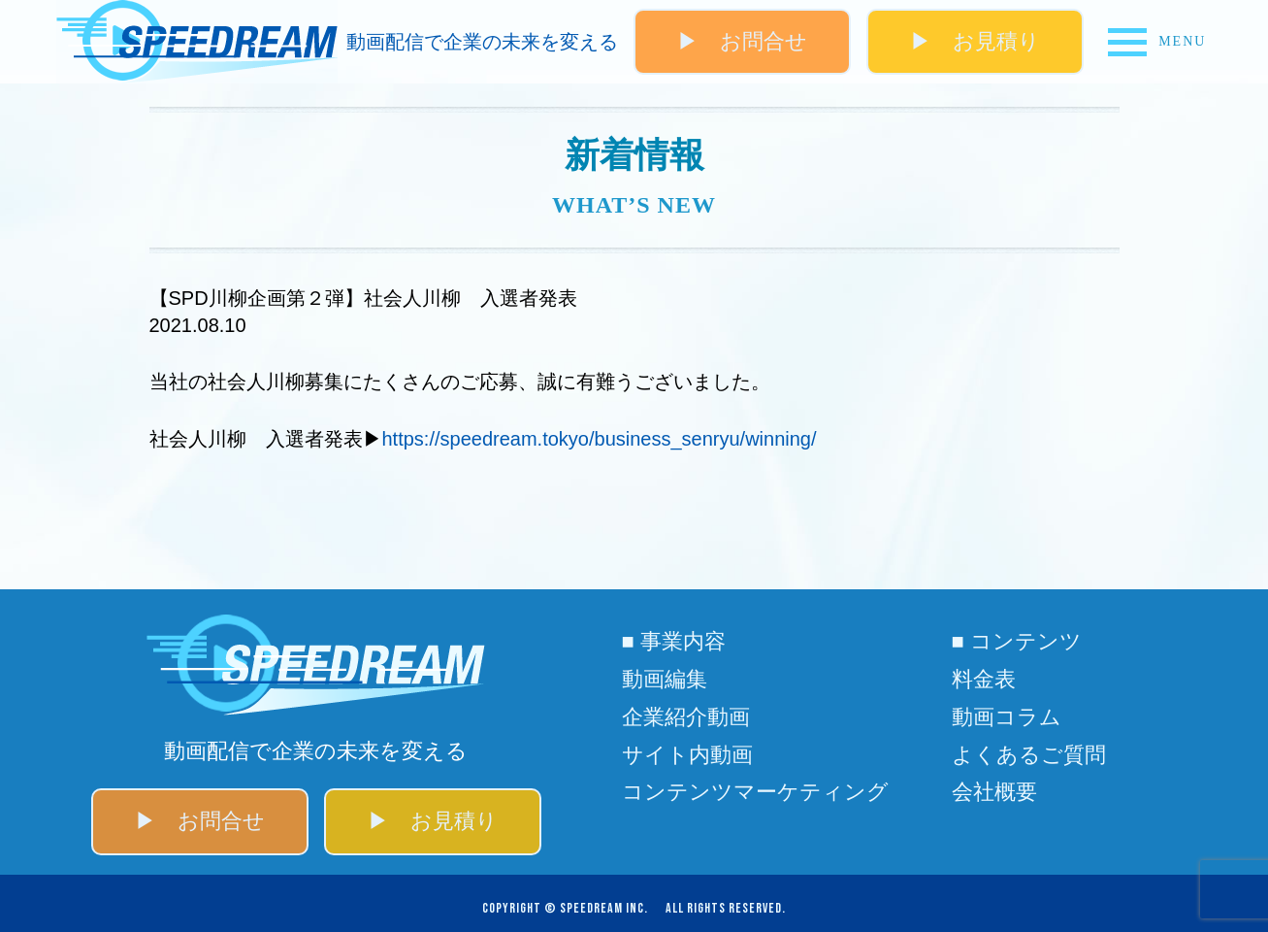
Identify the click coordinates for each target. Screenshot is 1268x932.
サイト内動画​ (687, 755)
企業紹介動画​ (686, 717)
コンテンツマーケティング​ (755, 792)
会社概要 (994, 792)
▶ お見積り (975, 41)
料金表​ (984, 679)
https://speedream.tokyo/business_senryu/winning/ (599, 438)
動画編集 (664, 679)
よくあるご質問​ (1029, 755)
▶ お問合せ (742, 41)
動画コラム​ (1006, 717)
